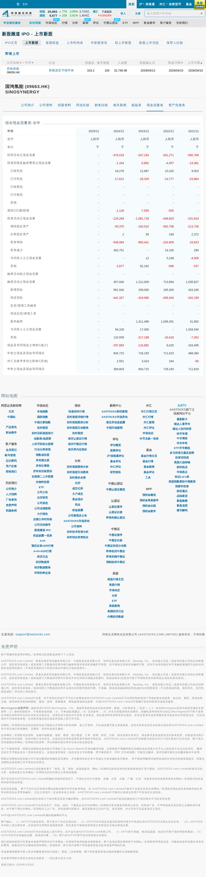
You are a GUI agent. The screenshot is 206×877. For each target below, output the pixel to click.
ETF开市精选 (182, 448)
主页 (11, 411)
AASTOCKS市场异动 (77, 521)
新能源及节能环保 (61, 70)
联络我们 (11, 471)
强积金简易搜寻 (149, 500)
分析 (115, 595)
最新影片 (182, 419)
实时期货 (42, 427)
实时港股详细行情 (77, 416)
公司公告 (42, 492)
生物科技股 (42, 482)
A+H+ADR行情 (42, 551)
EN (25, 4)
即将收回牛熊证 (115, 551)
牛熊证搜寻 (115, 535)
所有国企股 (42, 460)
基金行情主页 (149, 455)
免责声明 (11, 505)
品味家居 (182, 496)
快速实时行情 (77, 411)
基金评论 (115, 461)
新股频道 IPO (42, 530)
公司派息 (42, 503)
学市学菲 (182, 443)
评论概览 (115, 445)
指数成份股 (42, 454)
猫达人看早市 (182, 424)
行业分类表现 (42, 449)
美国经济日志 (115, 611)
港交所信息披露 (115, 422)
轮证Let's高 (182, 476)
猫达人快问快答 (181, 428)
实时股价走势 (77, 477)
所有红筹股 (42, 465)
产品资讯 (11, 427)
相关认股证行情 (77, 438)
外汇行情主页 (149, 411)
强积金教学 (149, 511)
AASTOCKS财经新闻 (116, 411)
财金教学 (11, 432)
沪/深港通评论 (115, 455)
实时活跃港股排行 (42, 433)
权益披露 (77, 510)
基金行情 (149, 461)
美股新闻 (115, 605)
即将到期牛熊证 (115, 556)
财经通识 (182, 491)
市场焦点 (182, 472)
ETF (42, 487)
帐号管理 (11, 455)
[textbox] (175, 13)
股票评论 (115, 450)
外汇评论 (115, 466)
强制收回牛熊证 (115, 562)
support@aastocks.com (33, 634)
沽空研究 (42, 497)
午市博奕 (182, 438)
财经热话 (182, 467)
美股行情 (115, 584)
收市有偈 (182, 433)
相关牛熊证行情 (77, 444)
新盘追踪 (182, 505)
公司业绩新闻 (42, 508)
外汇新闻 (149, 422)
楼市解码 (182, 510)
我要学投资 (182, 486)
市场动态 (115, 590)
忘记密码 (11, 460)
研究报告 (115, 472)
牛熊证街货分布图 (115, 545)
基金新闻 (149, 466)
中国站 (11, 416)
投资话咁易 (182, 457)
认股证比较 (115, 512)
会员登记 (11, 449)
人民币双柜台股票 (42, 444)
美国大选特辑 (182, 462)
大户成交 (77, 493)
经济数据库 (42, 562)
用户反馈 (11, 466)
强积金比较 (149, 505)
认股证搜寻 (115, 506)
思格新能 (13, 68)
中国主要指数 (42, 422)
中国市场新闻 (115, 427)
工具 (149, 477)
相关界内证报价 (77, 449)
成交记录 (77, 488)
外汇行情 (149, 416)
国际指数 (42, 416)
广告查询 (11, 499)
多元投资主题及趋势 (182, 452)
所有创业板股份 (42, 471)
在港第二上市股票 (42, 476)
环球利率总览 (42, 572)
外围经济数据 (115, 616)
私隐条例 (11, 510)
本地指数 (42, 411)
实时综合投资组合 (77, 537)
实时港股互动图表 (77, 427)
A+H (42, 540)
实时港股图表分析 (77, 422)
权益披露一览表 (42, 535)
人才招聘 (11, 494)
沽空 (77, 483)
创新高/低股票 (42, 438)
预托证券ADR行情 (42, 545)
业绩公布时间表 (42, 519)
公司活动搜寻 (42, 524)
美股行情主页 (115, 579)
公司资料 (77, 526)
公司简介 (11, 488)
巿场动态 (149, 433)
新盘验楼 (182, 500)
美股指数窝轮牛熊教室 (182, 481)
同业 (77, 504)
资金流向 (77, 499)
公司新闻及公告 (77, 515)
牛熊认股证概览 (115, 489)
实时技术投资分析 (77, 531)
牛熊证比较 (115, 540)
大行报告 (42, 513)
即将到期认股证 (115, 517)
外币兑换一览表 (149, 438)
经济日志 (42, 556)
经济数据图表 (42, 567)
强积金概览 (149, 494)
